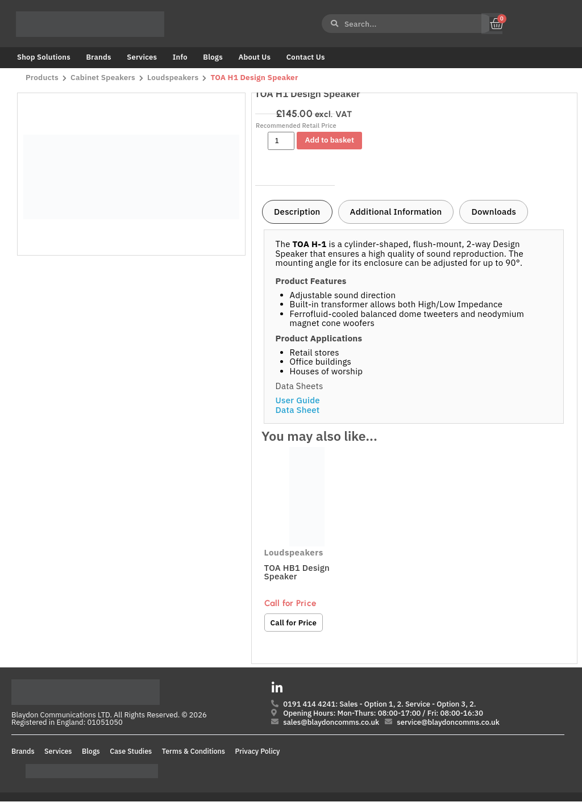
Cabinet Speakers (104, 78)
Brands (98, 57)
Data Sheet (298, 409)
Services (142, 57)
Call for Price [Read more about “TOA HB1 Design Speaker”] (294, 622)
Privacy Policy (257, 755)
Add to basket (329, 140)
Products (42, 78)
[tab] (297, 212)
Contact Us (305, 57)
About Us (254, 57)
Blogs (213, 57)
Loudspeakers (175, 78)
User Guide (298, 400)
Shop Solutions (43, 57)
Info (180, 57)
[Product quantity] (281, 141)
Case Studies (131, 755)
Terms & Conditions (193, 755)
